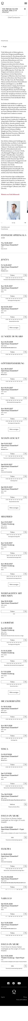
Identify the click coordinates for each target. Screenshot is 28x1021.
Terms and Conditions (21, 999)
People (5, 46)
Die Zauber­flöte (11, 701)
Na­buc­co (6, 898)
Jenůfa (5, 259)
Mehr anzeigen (13, 328)
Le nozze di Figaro (12, 336)
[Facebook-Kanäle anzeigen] (8, 983)
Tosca (4, 749)
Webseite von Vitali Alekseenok (10, 194)
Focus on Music (10, 815)
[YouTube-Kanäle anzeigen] (19, 983)
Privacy (25, 997)
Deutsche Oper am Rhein (2, 3)
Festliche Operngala (13, 235)
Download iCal (25, 275)
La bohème (7, 622)
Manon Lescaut (10, 438)
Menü (25, 3)
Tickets (12, 275)
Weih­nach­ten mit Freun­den (11, 594)
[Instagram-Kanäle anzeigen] (14, 983)
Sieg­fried (6, 516)
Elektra (6, 848)
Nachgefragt (9, 472)
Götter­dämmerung (12, 363)
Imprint (3, 997)
